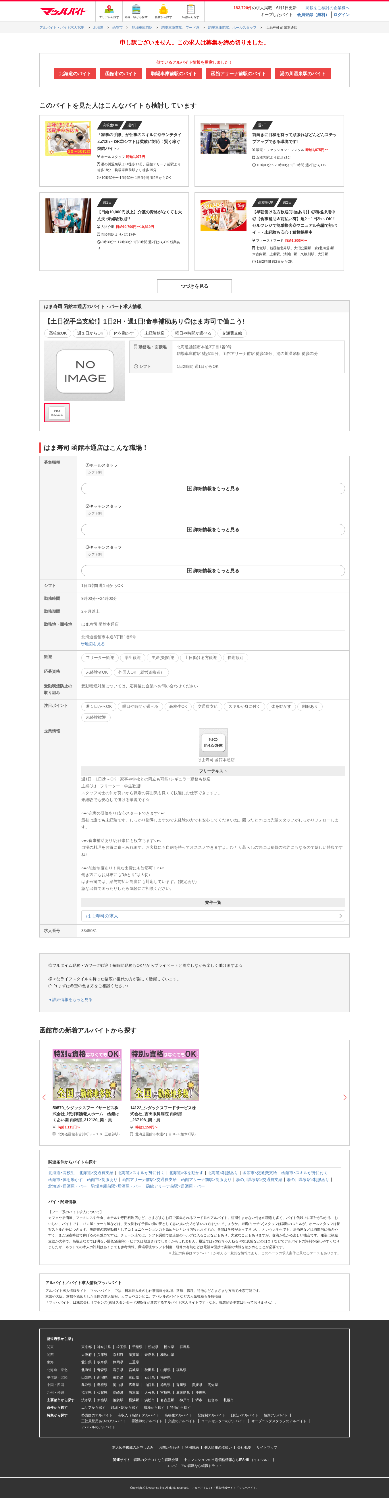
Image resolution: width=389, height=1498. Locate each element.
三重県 (134, 1362)
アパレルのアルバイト (98, 1427)
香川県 (181, 1385)
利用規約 (192, 1447)
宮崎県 (165, 1393)
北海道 (86, 1370)
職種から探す (154, 1408)
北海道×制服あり (223, 1172)
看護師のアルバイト (147, 1421)
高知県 (213, 1385)
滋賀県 (134, 1355)
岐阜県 (102, 1362)
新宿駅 (102, 1400)
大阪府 (86, 1355)
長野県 (118, 1377)
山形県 (165, 1370)
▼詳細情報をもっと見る (70, 999)
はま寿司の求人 (102, 915)
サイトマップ (267, 1447)
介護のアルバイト (182, 1421)
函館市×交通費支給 (259, 1172)
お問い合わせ (169, 1447)
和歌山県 (167, 1355)
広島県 (134, 1385)
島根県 (102, 1385)
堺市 (198, 1400)
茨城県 (153, 1347)
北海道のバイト (75, 73)
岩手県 (118, 1370)
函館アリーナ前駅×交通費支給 (149, 1179)
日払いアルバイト (244, 1415)
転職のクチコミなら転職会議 (156, 1460)
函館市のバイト (121, 73)
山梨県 (86, 1377)
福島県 (181, 1370)
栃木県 (169, 1347)
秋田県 (150, 1370)
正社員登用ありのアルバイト (103, 1421)
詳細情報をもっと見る (216, 488)
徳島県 (165, 1385)
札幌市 (229, 1400)
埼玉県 (121, 1347)
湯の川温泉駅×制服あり (308, 1179)
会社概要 (244, 1447)
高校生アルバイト (178, 1415)
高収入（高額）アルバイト (138, 1415)
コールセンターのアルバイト (223, 1421)
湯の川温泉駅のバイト (303, 73)
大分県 (150, 1393)
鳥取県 (86, 1385)
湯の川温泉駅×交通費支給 (259, 1179)
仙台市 (213, 1400)
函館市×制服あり (102, 1179)
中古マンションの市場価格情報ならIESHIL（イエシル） (227, 1460)
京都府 (118, 1355)
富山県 (134, 1377)
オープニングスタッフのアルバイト (279, 1421)
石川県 (150, 1377)
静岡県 (118, 1362)
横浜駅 (134, 1400)
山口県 (150, 1385)
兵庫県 (102, 1355)
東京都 (86, 1347)
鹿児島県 (183, 1393)
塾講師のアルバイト (96, 1415)
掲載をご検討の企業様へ (327, 7)
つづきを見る (194, 286)
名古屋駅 (167, 1400)
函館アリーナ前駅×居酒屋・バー (175, 1186)
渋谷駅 (86, 1400)
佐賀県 (102, 1393)
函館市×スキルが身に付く (304, 1172)
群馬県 (185, 1347)
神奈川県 (104, 1347)
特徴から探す (180, 1408)
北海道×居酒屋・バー (67, 1186)
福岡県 (86, 1393)
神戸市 (185, 1400)
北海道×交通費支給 (96, 1172)
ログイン (342, 14)
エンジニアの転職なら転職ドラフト (194, 1466)
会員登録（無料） (313, 14)
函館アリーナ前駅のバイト (238, 73)
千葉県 (137, 1347)
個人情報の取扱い (218, 1447)
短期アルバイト (276, 1415)
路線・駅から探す (124, 1408)
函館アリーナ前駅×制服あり (206, 1179)
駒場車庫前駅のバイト (174, 73)
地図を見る (93, 643)
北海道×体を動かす (186, 1172)
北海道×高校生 (61, 1172)
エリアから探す (93, 1408)
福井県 (165, 1377)
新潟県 (102, 1377)
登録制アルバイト (211, 1415)
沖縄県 (200, 1393)
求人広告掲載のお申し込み (132, 1447)
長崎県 (118, 1393)
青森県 (102, 1370)
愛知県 (86, 1362)
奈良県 (150, 1355)
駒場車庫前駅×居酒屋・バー (116, 1186)
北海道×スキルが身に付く (141, 1172)
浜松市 (150, 1400)
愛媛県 (197, 1385)
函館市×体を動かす (65, 1179)
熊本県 (134, 1393)
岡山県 (118, 1385)
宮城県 (134, 1370)
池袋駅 (118, 1400)
